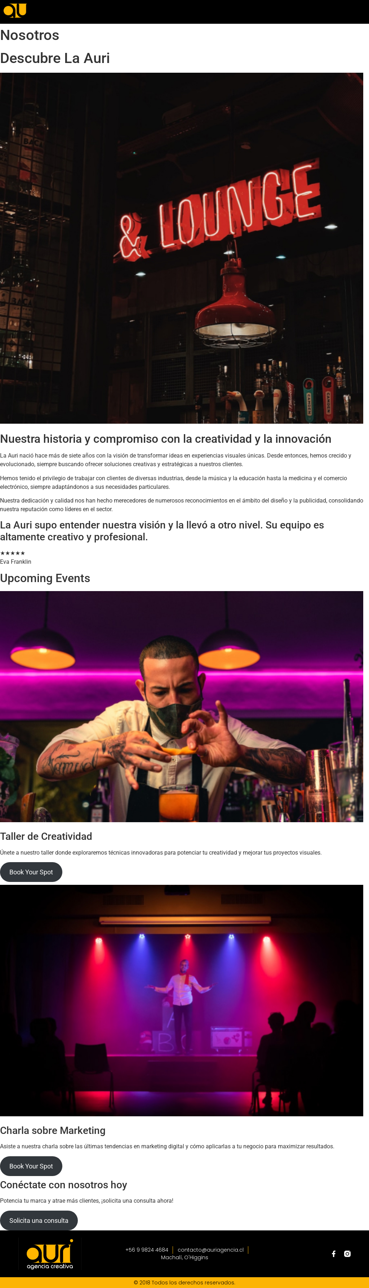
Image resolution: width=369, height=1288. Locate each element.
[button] (288, 11)
